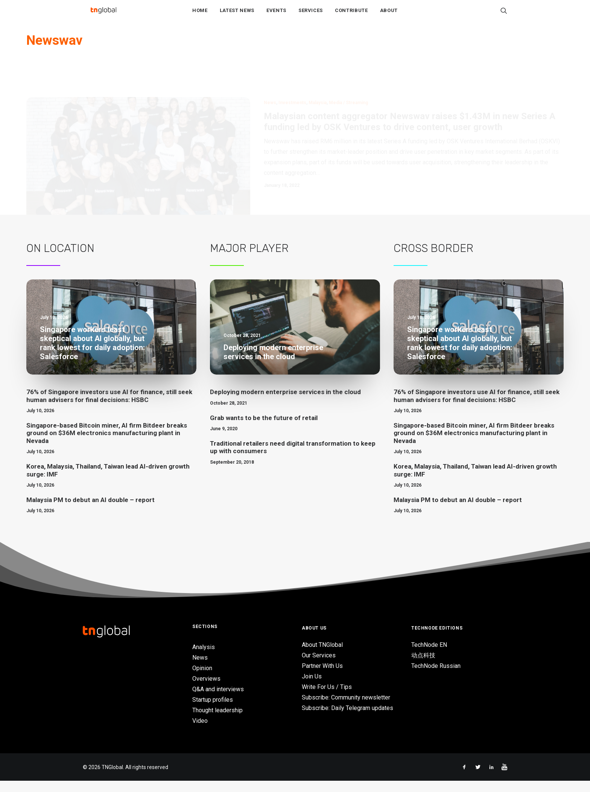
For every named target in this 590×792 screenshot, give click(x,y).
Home (200, 15)
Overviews (206, 689)
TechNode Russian (436, 677)
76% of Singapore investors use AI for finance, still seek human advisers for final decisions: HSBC (109, 406)
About (389, 15)
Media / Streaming (348, 79)
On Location (60, 259)
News (270, 79)
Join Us (312, 687)
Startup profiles (212, 711)
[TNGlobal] (103, 15)
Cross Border (433, 259)
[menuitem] (200, 15)
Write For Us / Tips (327, 698)
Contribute (351, 15)
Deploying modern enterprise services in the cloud (285, 403)
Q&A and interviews (218, 700)
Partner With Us (322, 677)
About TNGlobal (322, 656)
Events (276, 15)
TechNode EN (429, 656)
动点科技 (423, 666)
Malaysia (318, 79)
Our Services (319, 666)
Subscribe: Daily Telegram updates (347, 719)
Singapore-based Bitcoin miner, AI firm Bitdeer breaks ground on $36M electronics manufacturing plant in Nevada (106, 444)
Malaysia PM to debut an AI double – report (90, 511)
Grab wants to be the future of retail (264, 429)
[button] (503, 15)
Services (310, 15)
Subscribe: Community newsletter (346, 708)
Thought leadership (217, 721)
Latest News (237, 15)
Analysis (203, 658)
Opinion (202, 679)
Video (200, 732)
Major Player (249, 259)
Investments (292, 79)
